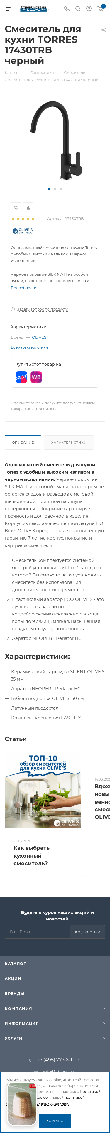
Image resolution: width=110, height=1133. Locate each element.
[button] (49, 189)
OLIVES (39, 337)
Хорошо (55, 1121)
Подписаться (87, 932)
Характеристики (69, 442)
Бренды (15, 993)
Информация (22, 1023)
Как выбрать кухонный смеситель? (31, 855)
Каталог (15, 963)
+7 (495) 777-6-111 (56, 1060)
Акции (13, 978)
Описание (23, 442)
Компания (18, 1008)
